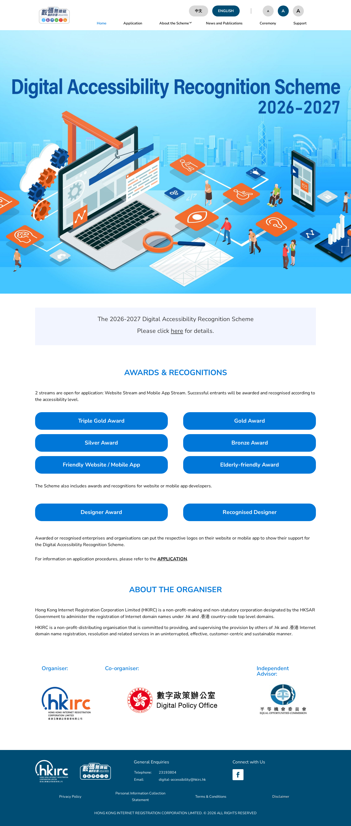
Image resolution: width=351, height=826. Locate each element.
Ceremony (268, 23)
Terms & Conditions (210, 796)
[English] (226, 10)
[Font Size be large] (298, 10)
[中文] (198, 10)
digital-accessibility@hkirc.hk (182, 779)
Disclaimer (280, 796)
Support (300, 23)
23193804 (167, 772)
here (177, 331)
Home (101, 23)
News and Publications (224, 23)
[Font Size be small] (268, 10)
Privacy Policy (70, 796)
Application (132, 23)
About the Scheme (174, 23)
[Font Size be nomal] (283, 10)
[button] (190, 23)
